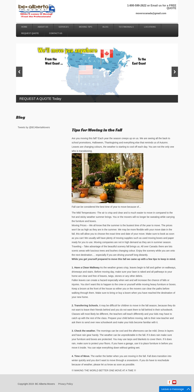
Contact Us (55, 33)
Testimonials (126, 27)
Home (24, 27)
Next (175, 72)
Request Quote (30, 33)
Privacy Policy (65, 384)
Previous (19, 72)
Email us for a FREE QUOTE (163, 7)
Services (64, 27)
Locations (150, 27)
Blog (105, 27)
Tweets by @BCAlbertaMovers (34, 127)
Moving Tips (85, 27)
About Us (43, 27)
